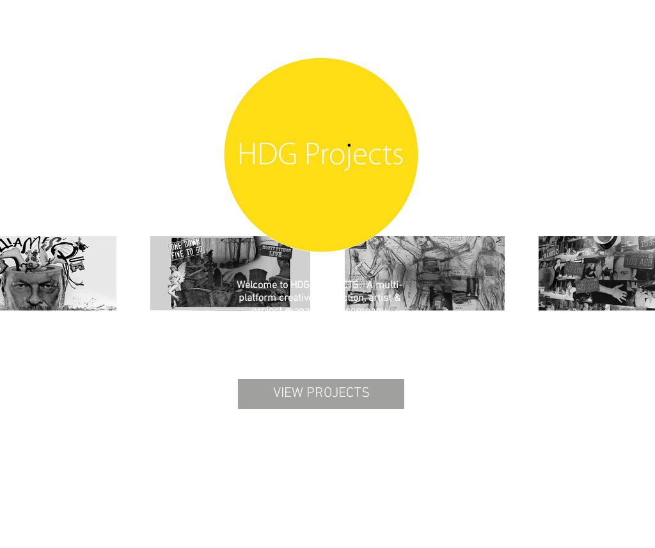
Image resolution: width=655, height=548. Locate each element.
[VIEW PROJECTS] (321, 394)
